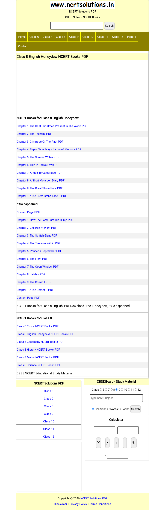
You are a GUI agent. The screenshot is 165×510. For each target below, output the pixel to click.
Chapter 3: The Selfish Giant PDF (37, 235)
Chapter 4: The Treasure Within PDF (38, 243)
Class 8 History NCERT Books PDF (38, 349)
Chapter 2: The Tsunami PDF (34, 134)
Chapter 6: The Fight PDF (32, 259)
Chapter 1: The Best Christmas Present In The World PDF (52, 126)
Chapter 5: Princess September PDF (39, 251)
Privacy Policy (78, 504)
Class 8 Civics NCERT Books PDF (37, 326)
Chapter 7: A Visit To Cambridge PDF (39, 172)
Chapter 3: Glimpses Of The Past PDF (40, 141)
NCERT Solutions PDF (93, 498)
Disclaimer (60, 504)
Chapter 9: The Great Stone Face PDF (40, 188)
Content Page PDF (28, 212)
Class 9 (74, 36)
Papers (131, 36)
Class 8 (60, 36)
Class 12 (117, 36)
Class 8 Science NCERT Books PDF (39, 365)
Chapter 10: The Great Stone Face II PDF (42, 196)
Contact (23, 46)
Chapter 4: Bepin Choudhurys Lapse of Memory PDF (49, 149)
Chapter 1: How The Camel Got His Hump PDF (45, 220)
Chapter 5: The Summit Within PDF (38, 157)
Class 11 (102, 36)
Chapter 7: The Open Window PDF (37, 266)
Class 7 (47, 36)
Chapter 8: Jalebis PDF (31, 274)
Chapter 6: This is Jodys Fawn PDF (38, 165)
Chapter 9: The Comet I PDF (34, 282)
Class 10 (87, 36)
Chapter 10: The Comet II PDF (35, 290)
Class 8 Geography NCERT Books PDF (40, 342)
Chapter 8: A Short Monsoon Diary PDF (40, 180)
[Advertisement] (82, 86)
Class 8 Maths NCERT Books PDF (38, 357)
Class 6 (34, 36)
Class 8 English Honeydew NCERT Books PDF (45, 334)
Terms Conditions (100, 504)
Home (22, 36)
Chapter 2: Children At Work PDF (37, 227)
